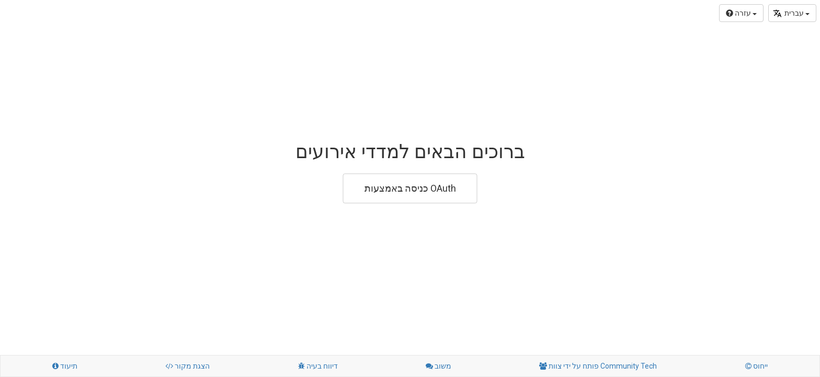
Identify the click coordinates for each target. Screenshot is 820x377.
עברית (791, 13)
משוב (438, 366)
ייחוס (756, 366)
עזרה (741, 13)
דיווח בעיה (318, 366)
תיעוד (64, 366)
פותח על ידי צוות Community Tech (598, 366)
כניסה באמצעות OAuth (410, 188)
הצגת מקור (187, 366)
